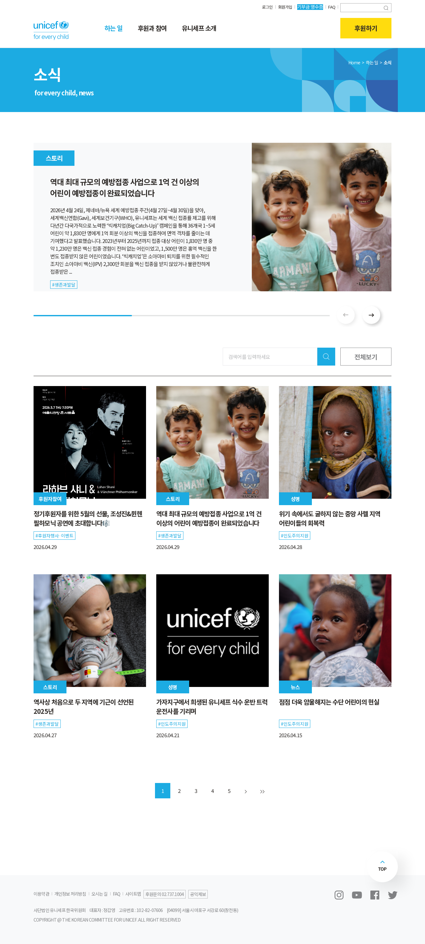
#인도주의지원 (294, 535)
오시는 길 (99, 894)
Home (354, 62)
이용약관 (41, 894)
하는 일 (113, 28)
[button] (371, 315)
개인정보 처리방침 (70, 894)
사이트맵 (133, 894)
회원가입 (283, 6)
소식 (387, 62)
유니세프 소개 (199, 28)
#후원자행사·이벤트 (54, 535)
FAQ (331, 6)
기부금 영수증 (309, 6)
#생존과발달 (170, 535)
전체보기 (366, 356)
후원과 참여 (152, 28)
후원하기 (366, 28)
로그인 (265, 6)
